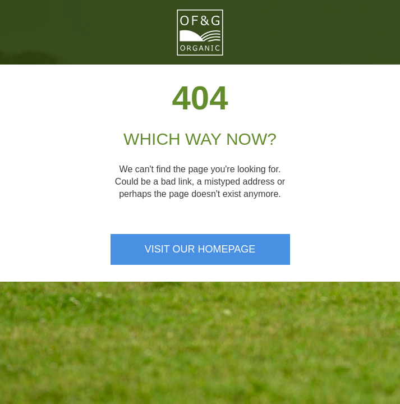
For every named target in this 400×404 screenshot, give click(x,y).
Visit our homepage (200, 249)
